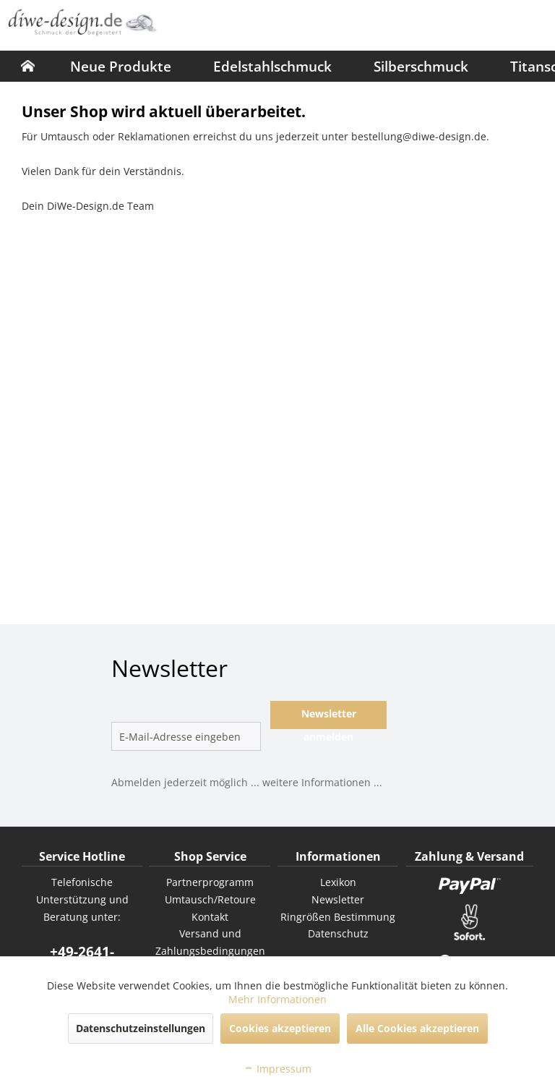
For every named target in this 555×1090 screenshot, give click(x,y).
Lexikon (338, 882)
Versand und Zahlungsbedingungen (210, 942)
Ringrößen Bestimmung (337, 917)
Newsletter (337, 899)
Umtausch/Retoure (210, 899)
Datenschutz (338, 933)
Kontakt (210, 917)
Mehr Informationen (277, 999)
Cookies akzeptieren (280, 1028)
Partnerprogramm (210, 882)
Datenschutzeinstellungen (140, 1028)
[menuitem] (28, 66)
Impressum (277, 1069)
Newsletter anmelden (328, 718)
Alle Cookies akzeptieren (417, 1028)
